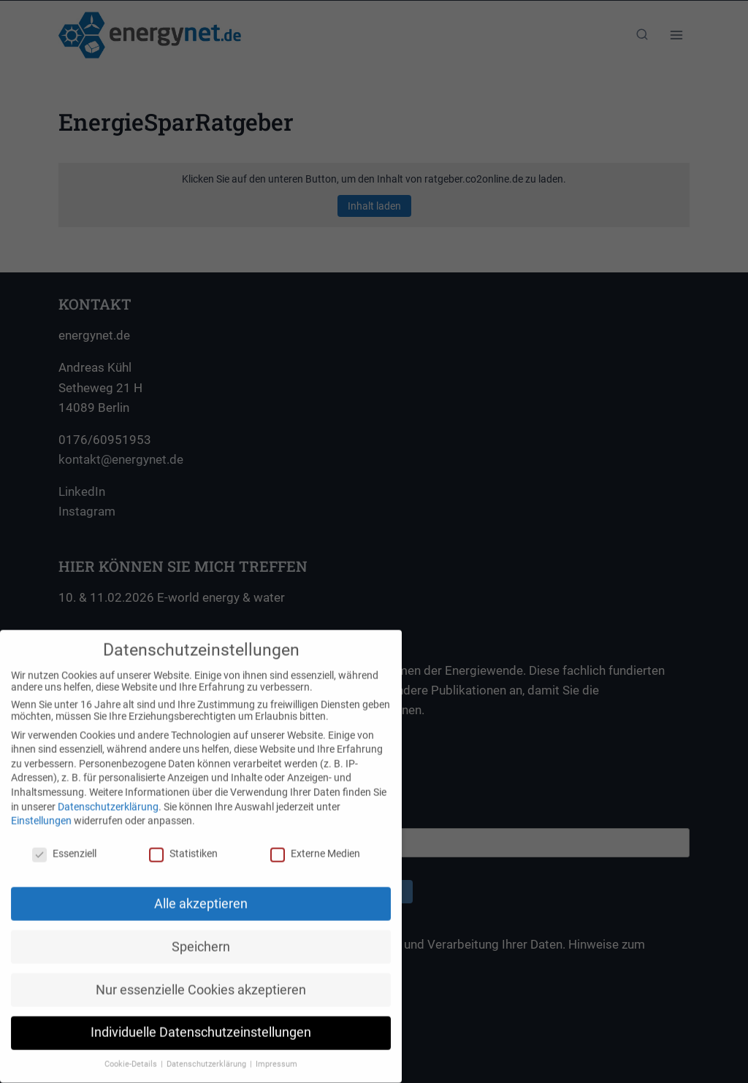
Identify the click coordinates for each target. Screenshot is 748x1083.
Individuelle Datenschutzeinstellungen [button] (201, 1021)
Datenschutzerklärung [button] (207, 1053)
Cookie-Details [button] (131, 1053)
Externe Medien (315, 843)
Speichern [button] (201, 935)
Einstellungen (41, 810)
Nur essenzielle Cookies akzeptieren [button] (201, 978)
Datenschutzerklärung (108, 795)
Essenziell (64, 843)
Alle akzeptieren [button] (201, 892)
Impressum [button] (276, 1053)
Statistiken (183, 843)
